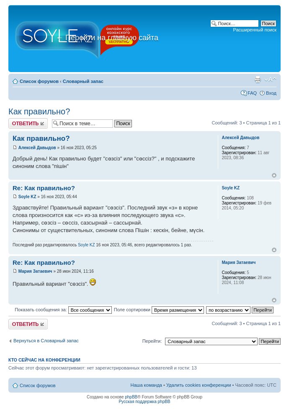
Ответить (28, 123)
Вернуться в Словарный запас (46, 340)
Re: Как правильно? (44, 187)
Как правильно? (39, 111)
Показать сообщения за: (63, 309)
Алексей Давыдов (37, 147)
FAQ (252, 93)
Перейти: (152, 341)
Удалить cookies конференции (198, 385)
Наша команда (146, 385)
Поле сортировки (159, 309)
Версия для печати (257, 79)
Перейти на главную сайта (107, 38)
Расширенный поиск (254, 29)
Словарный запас (83, 81)
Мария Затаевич (35, 271)
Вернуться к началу (274, 175)
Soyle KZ (27, 196)
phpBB (131, 397)
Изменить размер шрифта (270, 79)
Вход (271, 93)
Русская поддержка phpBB (144, 401)
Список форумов (39, 81)
